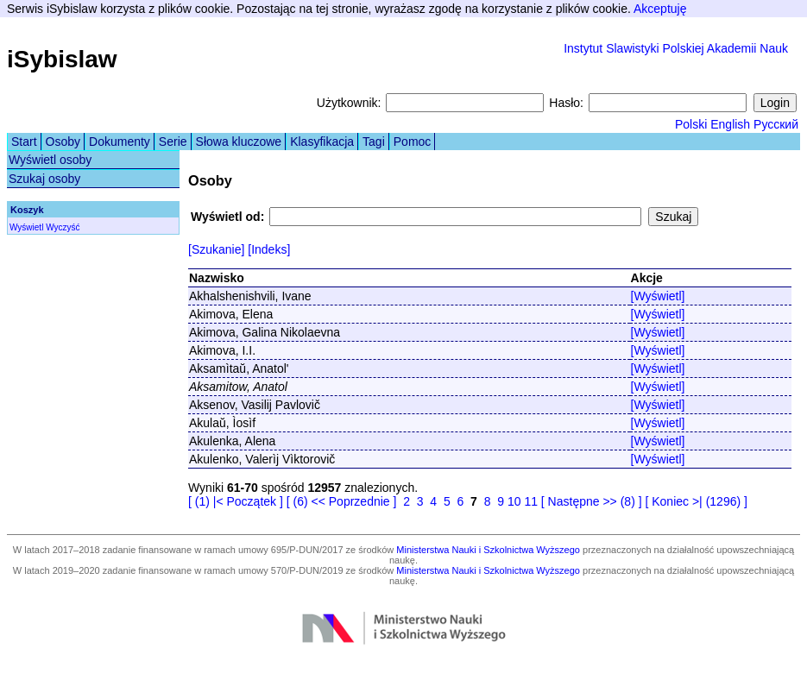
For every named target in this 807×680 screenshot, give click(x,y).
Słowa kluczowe (239, 141)
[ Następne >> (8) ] (591, 501)
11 (531, 501)
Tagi (374, 141)
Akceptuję (660, 9)
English (730, 124)
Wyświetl (26, 227)
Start (24, 141)
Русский (775, 124)
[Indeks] (269, 249)
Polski (691, 124)
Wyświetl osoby (50, 160)
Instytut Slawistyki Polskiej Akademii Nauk (676, 48)
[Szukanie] (216, 249)
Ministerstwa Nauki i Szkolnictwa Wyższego (488, 550)
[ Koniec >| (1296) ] (696, 501)
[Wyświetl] (658, 296)
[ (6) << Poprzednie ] (342, 501)
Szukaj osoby (44, 179)
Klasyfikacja (322, 141)
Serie (173, 141)
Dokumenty (119, 141)
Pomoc (413, 141)
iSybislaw (62, 59)
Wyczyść (62, 227)
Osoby (63, 141)
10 (514, 501)
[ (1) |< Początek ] (235, 501)
